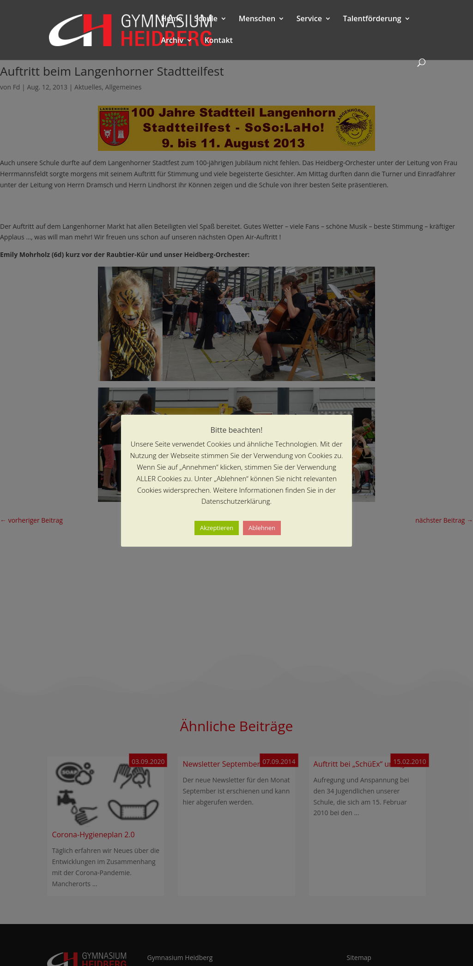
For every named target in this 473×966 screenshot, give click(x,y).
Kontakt (219, 41)
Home (171, 19)
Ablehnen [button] (262, 528)
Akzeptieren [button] (216, 528)
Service (309, 19)
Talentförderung (372, 19)
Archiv (172, 41)
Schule (206, 19)
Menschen (257, 19)
